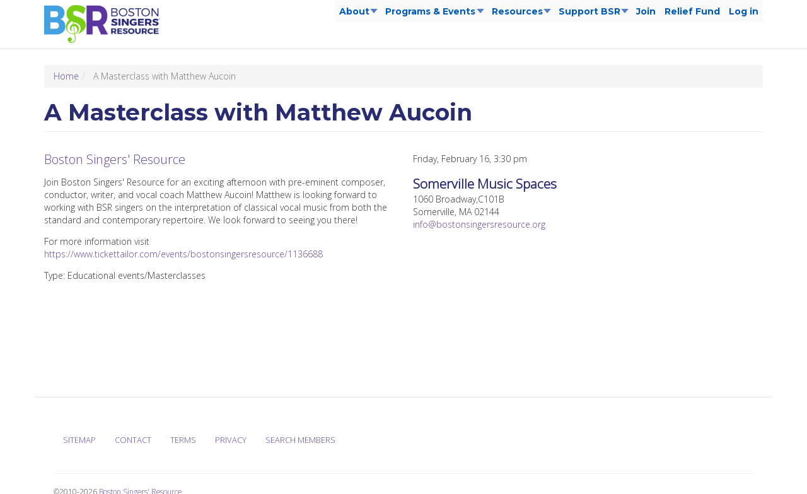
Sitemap (79, 439)
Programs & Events (432, 14)
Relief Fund (692, 11)
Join (646, 11)
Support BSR (591, 14)
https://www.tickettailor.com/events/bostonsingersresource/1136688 (183, 254)
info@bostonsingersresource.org (479, 224)
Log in (743, 11)
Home (66, 76)
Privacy (231, 439)
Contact (133, 439)
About (356, 14)
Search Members (300, 439)
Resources (519, 14)
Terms (183, 439)
